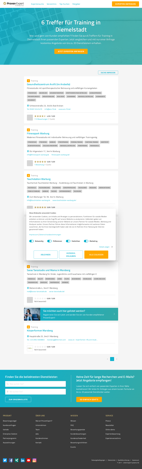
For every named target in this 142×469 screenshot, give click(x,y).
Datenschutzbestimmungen (55, 234)
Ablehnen (46, 254)
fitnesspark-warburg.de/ (61, 154)
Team (33, 429)
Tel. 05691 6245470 (34, 109)
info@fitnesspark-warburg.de (38, 154)
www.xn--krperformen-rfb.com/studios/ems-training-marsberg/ (83, 340)
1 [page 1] (112, 359)
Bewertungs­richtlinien (69, 442)
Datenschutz (111, 460)
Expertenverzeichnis (99, 438)
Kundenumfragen (9, 425)
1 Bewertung (39, 164)
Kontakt (34, 442)
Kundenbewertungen (69, 434)
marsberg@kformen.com (56, 340)
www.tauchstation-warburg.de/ (64, 200)
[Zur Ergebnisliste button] (18, 399)
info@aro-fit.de (50, 109)
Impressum (38, 234)
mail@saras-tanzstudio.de (37, 291)
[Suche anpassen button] (108, 72)
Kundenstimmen (37, 438)
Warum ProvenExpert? (39, 421)
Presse (94, 421)
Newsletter (96, 425)
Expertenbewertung (99, 434)
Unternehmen (36, 425)
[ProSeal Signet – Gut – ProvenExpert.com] (130, 425)
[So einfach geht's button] (89, 399)
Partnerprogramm (9, 438)
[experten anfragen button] (125, 4)
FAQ (62, 425)
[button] (37, 3)
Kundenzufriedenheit (69, 438)
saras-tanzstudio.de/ (57, 291)
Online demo (96, 429)
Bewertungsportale (68, 429)
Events (64, 447)
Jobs (32, 434)
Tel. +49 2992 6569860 (36, 340)
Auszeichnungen (9, 442)
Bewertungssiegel (9, 421)
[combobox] (35, 384)
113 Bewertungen (41, 119)
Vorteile (6, 429)
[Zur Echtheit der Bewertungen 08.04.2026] (130, 442)
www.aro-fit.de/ (65, 109)
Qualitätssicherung (123, 460)
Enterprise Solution (10, 434)
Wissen (64, 421)
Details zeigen (100, 247)
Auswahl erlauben (71, 254)
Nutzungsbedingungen (98, 460)
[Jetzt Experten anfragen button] (71, 51)
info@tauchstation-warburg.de (38, 200)
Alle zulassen (96, 254)
